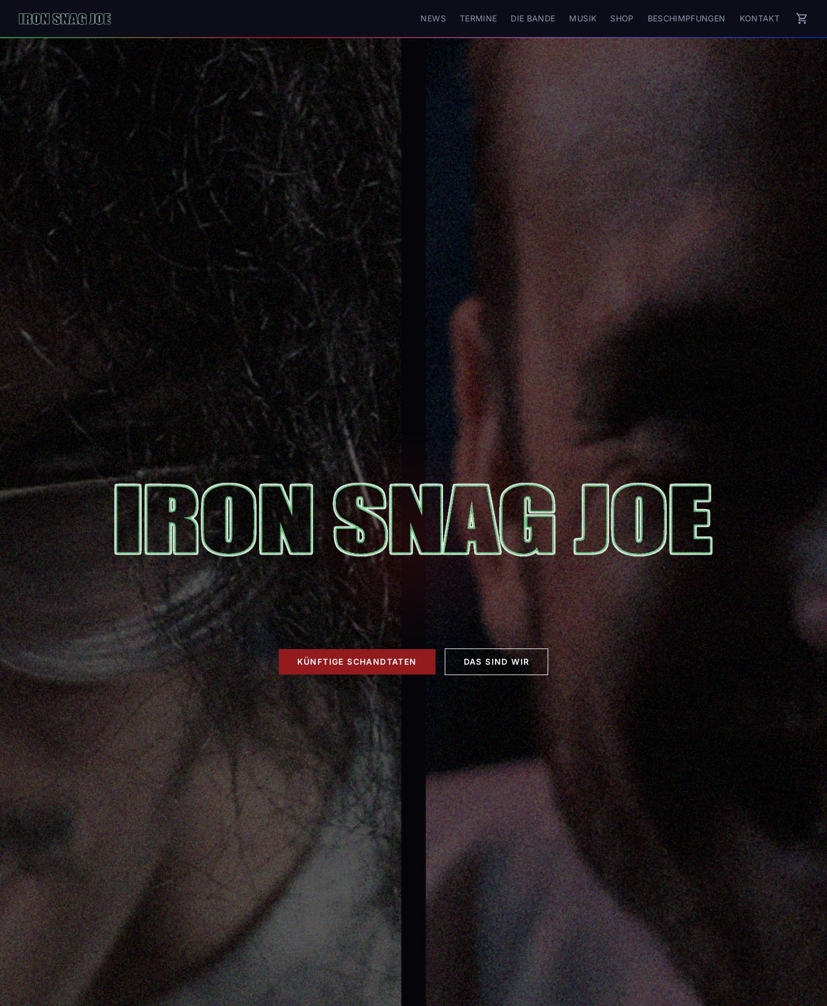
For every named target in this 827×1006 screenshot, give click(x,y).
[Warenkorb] (802, 18)
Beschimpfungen (687, 18)
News (432, 18)
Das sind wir (497, 661)
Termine (478, 18)
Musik (582, 18)
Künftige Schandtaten (357, 661)
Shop (621, 18)
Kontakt (760, 18)
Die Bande (533, 18)
